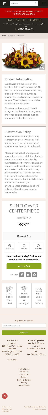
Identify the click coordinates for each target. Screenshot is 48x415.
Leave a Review (24, 380)
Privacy (24, 382)
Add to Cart (24, 266)
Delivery (24, 377)
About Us (24, 371)
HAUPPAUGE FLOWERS (24, 20)
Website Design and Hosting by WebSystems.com (35, 408)
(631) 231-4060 (24, 29)
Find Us (12, 360)
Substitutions (24, 385)
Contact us (24, 374)
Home (4, 36)
